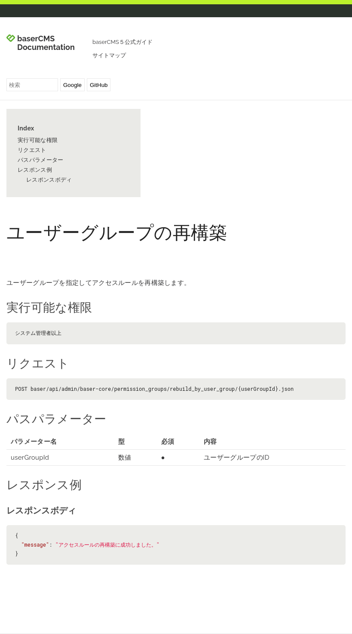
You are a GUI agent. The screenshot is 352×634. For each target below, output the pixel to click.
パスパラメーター (40, 160)
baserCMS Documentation (46, 43)
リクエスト (32, 150)
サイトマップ (109, 55)
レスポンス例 (35, 170)
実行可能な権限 (38, 140)
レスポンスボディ (49, 179)
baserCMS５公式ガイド (122, 42)
